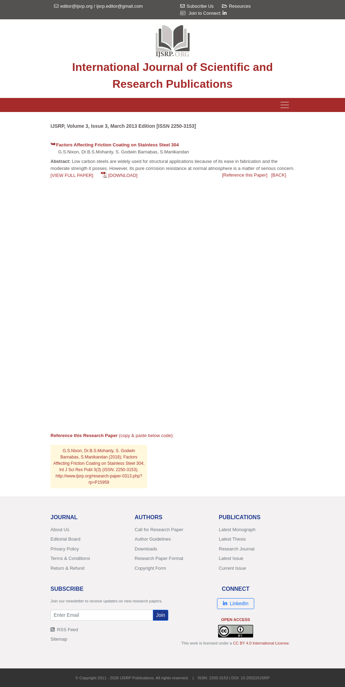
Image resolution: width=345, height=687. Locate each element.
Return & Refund (67, 568)
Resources (236, 6)
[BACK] (278, 175)
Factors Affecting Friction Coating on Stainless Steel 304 (117, 144)
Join (160, 615)
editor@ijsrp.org (76, 6)
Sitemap (58, 639)
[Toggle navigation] (285, 105)
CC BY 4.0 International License (261, 643)
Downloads (146, 548)
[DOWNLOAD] (122, 175)
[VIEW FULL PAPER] (71, 175)
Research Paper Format (159, 558)
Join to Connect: (208, 13)
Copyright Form (150, 568)
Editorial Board (65, 539)
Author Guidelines (153, 539)
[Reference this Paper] (244, 175)
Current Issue (232, 568)
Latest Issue (231, 558)
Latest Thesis (232, 539)
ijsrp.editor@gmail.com (119, 6)
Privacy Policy (64, 548)
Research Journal (237, 548)
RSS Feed (64, 629)
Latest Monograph (237, 529)
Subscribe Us (197, 6)
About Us (59, 529)
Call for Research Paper (159, 529)
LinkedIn (236, 603)
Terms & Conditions (70, 558)
